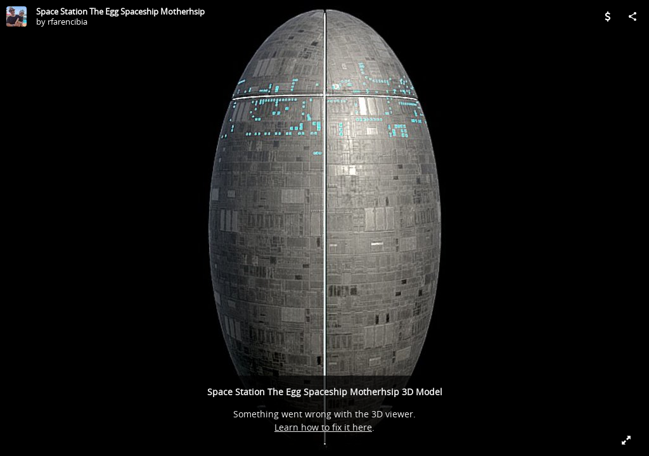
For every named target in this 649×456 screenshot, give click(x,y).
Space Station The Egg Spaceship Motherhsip (120, 11)
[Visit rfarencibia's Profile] (16, 16)
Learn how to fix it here (323, 427)
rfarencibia (67, 21)
